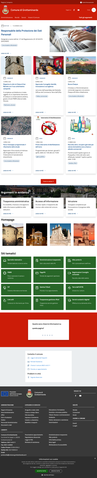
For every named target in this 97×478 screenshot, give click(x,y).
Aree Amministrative (7, 412)
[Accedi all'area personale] (87, 2)
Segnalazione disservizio (32, 437)
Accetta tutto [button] (41, 471)
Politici (3, 420)
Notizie (6, 26)
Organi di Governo (6, 410)
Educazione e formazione (57, 410)
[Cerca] (94, 10)
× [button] (95, 458)
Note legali (52, 442)
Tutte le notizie (48, 181)
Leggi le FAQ (29, 440)
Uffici (2, 415)
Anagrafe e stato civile (32, 410)
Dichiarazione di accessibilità (58, 445)
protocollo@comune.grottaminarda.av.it (13, 455)
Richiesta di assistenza (32, 442)
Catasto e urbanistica (31, 420)
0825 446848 (8, 445)
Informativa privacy (55, 440)
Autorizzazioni (53, 422)
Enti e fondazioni (6, 417)
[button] (48, 475)
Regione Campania (6, 2)
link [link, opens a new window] (66, 467)
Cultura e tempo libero (32, 412)
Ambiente (52, 417)
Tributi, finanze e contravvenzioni (59, 415)
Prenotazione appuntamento (34, 435)
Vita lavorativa (29, 415)
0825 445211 (11, 442)
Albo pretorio (53, 437)
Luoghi (75, 426)
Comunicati (8, 78)
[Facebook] (73, 10)
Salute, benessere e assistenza (58, 420)
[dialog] (48, 467)
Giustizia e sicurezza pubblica (58, 412)
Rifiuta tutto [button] (55, 471)
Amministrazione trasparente (58, 435)
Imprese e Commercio (31, 417)
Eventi (75, 423)
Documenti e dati (6, 425)
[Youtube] (78, 10)
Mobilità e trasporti (31, 422)
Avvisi (39, 138)
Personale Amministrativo (9, 422)
